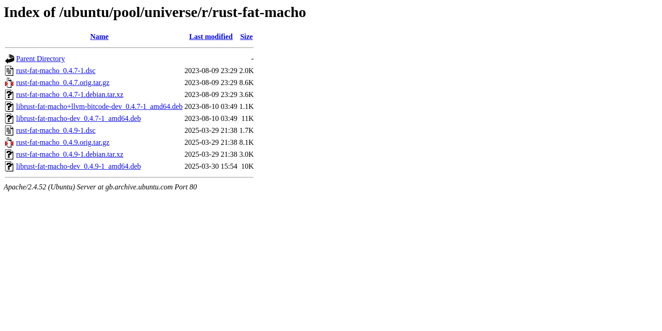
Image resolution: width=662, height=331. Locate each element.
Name (99, 36)
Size (246, 36)
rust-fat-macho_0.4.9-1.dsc (56, 130)
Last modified (211, 36)
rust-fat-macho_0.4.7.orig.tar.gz (62, 82)
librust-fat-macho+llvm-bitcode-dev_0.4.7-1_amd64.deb (99, 106)
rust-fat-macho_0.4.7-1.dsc (56, 70)
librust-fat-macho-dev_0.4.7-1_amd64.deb (78, 118)
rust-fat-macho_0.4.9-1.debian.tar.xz (69, 154)
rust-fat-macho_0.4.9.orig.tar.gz (62, 142)
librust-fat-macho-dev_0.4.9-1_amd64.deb (78, 166)
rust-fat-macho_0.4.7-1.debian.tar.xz (69, 94)
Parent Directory (40, 59)
